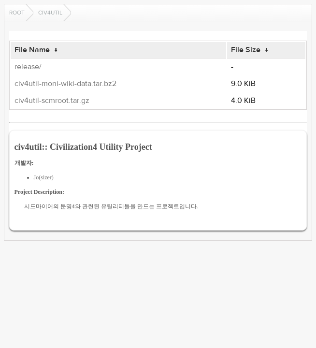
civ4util (50, 12)
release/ (28, 67)
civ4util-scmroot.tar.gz (51, 100)
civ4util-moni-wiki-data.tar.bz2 (65, 83)
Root (17, 12)
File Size (245, 50)
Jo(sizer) (44, 177)
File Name (32, 50)
